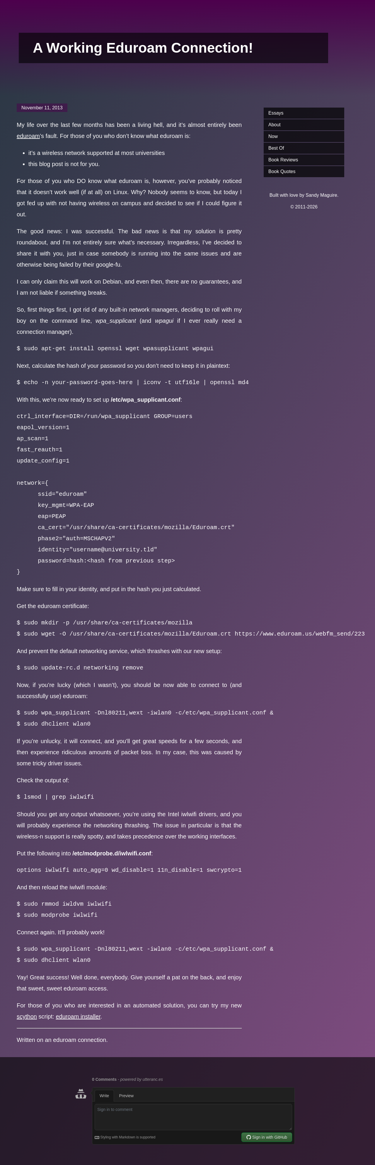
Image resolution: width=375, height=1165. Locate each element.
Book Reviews (283, 159)
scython (27, 1016)
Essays (276, 113)
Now (273, 136)
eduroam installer (78, 1016)
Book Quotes (282, 171)
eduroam (28, 136)
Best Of (276, 148)
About (274, 124)
